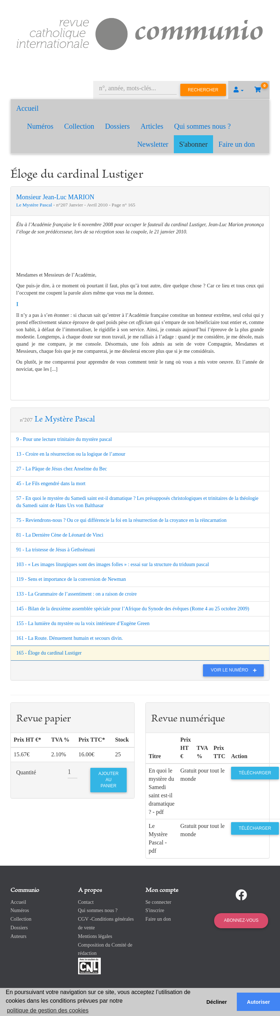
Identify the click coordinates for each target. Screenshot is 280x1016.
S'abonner (193, 144)
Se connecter (158, 902)
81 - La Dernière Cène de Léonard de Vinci (59, 535)
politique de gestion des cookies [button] (48, 1010)
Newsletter (152, 144)
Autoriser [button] (258, 1002)
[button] (238, 90)
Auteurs (18, 936)
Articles (152, 126)
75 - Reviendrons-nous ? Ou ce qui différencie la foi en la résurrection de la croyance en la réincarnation (121, 520)
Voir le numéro (235, 670)
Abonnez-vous (241, 920)
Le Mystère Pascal (34, 205)
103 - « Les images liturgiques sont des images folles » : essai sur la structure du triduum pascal (112, 564)
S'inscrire (154, 910)
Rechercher (203, 89)
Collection (79, 126)
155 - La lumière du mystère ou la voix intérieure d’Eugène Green (82, 623)
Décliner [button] (217, 1002)
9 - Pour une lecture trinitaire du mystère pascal (64, 439)
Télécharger (255, 772)
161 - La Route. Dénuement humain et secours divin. (69, 638)
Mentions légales (95, 936)
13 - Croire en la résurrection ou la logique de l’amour (70, 454)
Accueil (27, 108)
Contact (86, 902)
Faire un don (236, 144)
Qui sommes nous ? (202, 126)
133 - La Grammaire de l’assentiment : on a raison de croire (76, 594)
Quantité (26, 772)
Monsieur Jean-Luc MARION (55, 197)
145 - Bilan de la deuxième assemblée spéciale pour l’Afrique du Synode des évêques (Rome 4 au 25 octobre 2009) (132, 608)
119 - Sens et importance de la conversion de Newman (71, 579)
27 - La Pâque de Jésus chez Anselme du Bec (61, 468)
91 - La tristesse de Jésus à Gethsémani (55, 549)
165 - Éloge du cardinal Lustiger (49, 653)
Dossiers (117, 126)
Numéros (40, 126)
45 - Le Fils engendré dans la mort (50, 483)
